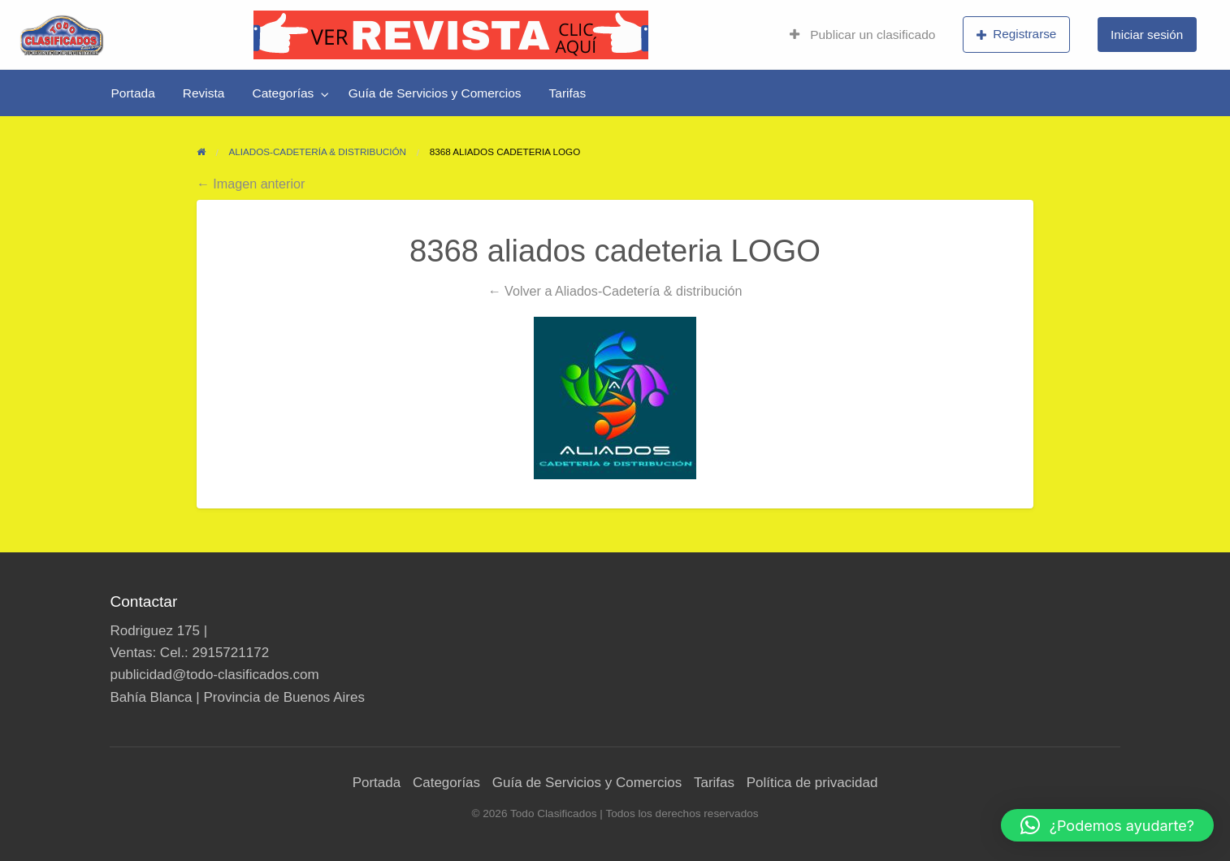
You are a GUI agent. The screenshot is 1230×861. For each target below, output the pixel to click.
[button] (1107, 825)
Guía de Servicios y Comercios (435, 93)
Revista (204, 93)
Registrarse (1017, 34)
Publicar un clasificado (862, 34)
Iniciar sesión (1147, 34)
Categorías (283, 93)
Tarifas (568, 93)
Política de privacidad (812, 782)
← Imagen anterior (251, 183)
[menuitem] (862, 35)
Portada (133, 93)
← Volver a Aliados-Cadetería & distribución (614, 290)
